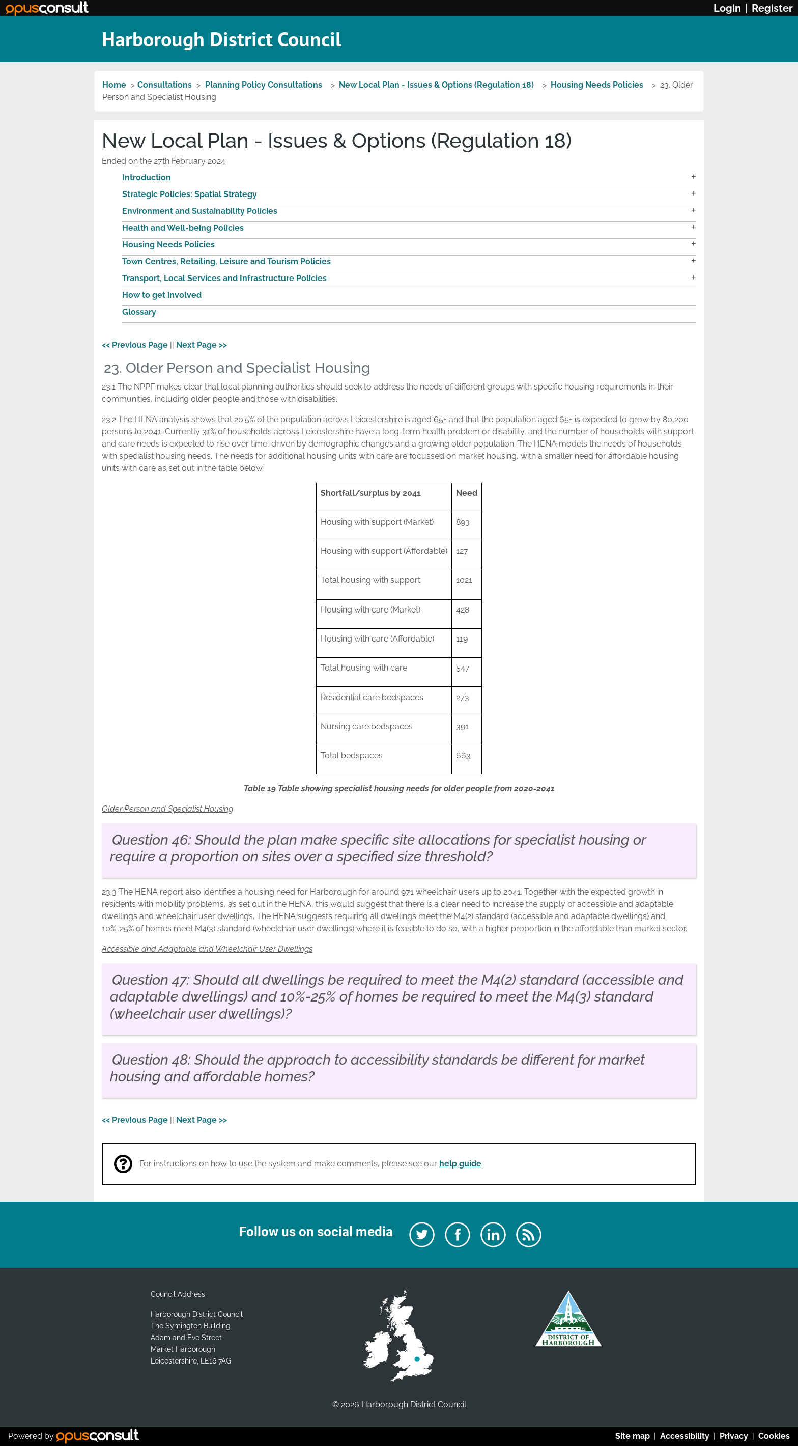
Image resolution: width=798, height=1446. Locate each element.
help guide (460, 1164)
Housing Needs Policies (598, 85)
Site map (632, 1436)
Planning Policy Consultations (264, 85)
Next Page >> (201, 345)
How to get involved (162, 295)
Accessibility (684, 1436)
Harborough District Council (221, 38)
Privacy (734, 1436)
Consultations (164, 85)
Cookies (774, 1436)
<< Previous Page (135, 345)
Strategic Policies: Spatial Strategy (189, 194)
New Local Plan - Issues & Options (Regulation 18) (437, 85)
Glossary (139, 312)
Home (114, 85)
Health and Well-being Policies (183, 228)
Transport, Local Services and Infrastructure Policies (224, 278)
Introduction (146, 177)
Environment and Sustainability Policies (199, 211)
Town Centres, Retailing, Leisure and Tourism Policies (226, 261)
